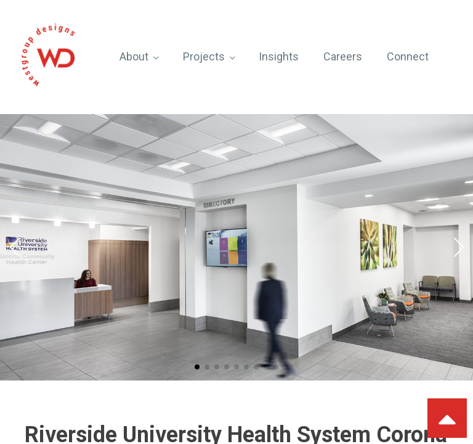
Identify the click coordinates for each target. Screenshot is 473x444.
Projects (204, 56)
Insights (279, 56)
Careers (342, 56)
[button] (197, 366)
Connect (408, 56)
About (133, 56)
